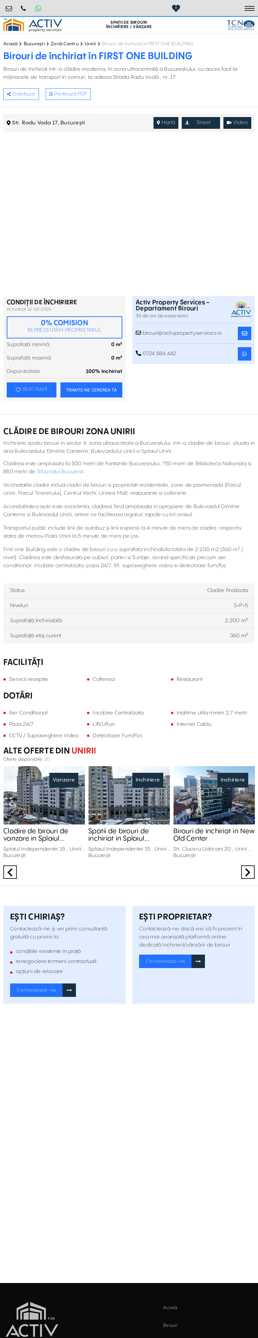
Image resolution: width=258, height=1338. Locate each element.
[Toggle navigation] (250, 8)
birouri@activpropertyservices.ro (9, 6)
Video (237, 122)
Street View (198, 124)
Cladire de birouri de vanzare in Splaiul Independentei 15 (35, 835)
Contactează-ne (36, 990)
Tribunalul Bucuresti (60, 472)
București (34, 44)
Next (248, 872)
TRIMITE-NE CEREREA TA (91, 389)
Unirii (90, 44)
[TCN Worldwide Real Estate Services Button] (241, 25)
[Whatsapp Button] (38, 8)
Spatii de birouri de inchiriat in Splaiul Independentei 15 (118, 835)
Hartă (166, 122)
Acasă (10, 44)
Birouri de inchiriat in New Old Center (214, 835)
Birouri (170, 1325)
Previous (10, 872)
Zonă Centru (65, 44)
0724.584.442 (23, 6)
